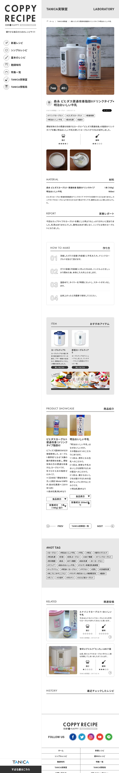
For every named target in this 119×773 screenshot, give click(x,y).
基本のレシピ (18, 57)
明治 (89, 553)
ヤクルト (84, 569)
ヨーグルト (61, 110)
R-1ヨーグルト (97, 561)
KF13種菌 (72, 561)
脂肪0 (80, 120)
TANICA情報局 (19, 86)
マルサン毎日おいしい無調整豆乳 (83, 573)
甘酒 (61, 557)
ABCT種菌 (88, 557)
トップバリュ (53, 569)
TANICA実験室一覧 (80, 526)
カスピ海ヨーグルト (85, 577)
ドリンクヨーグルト (55, 115)
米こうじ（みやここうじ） (57, 573)
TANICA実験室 (19, 79)
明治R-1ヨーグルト (69, 569)
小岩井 (60, 577)
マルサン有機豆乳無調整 (88, 565)
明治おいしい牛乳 (55, 120)
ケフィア (51, 565)
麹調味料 (16, 64)
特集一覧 (16, 72)
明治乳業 (52, 557)
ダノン (50, 577)
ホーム (61, 750)
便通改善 (90, 115)
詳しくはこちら (59, 367)
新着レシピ (17, 43)
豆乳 (94, 569)
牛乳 (81, 553)
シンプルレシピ (19, 50)
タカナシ (70, 577)
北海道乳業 (104, 569)
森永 (61, 561)
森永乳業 (70, 120)
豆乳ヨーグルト (74, 557)
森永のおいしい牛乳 (67, 565)
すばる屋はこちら (20, 769)
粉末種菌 (52, 561)
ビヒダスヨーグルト (75, 115)
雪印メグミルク (101, 553)
